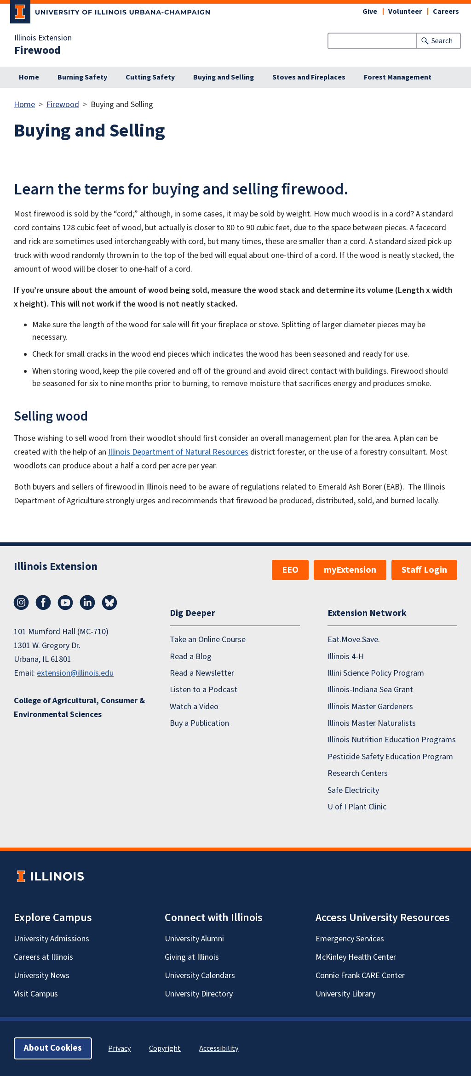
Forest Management (397, 77)
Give (369, 11)
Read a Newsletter (202, 673)
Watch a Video (194, 706)
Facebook (43, 602)
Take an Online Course (208, 639)
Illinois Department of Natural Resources (178, 452)
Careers (446, 11)
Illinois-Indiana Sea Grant (370, 689)
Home (29, 77)
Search (442, 41)
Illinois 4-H (345, 656)
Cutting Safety (150, 77)
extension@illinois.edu (75, 673)
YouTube (65, 602)
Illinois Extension (43, 38)
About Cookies (53, 1048)
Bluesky (109, 602)
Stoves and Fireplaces (308, 77)
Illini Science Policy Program (375, 673)
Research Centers (357, 773)
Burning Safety (82, 77)
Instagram (21, 602)
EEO (290, 570)
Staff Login (424, 570)
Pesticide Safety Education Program (390, 757)
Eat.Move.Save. (353, 639)
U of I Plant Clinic (356, 807)
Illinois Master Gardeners (370, 706)
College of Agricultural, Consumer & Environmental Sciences (79, 707)
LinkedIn (87, 602)
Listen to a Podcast (203, 689)
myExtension (350, 570)
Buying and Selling (223, 77)
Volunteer (405, 11)
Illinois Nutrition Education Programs (391, 740)
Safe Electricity (353, 790)
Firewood (37, 50)
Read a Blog (191, 656)
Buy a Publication (199, 723)
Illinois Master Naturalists (371, 723)
